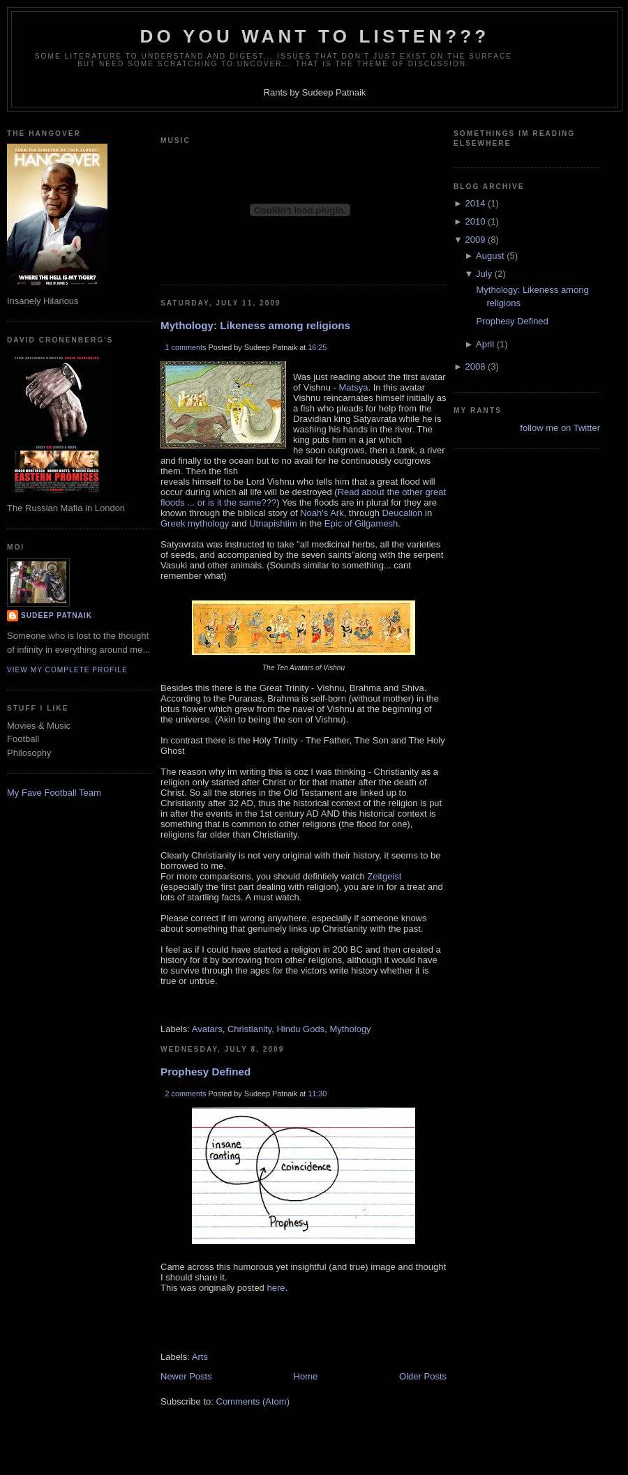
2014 (475, 203)
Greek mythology (194, 523)
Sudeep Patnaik (56, 615)
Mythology (350, 1029)
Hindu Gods (300, 1029)
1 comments (186, 347)
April (485, 344)
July (484, 273)
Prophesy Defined (205, 1071)
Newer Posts (186, 1376)
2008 (475, 366)
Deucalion (402, 513)
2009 (475, 239)
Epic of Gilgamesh (361, 523)
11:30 (317, 1093)
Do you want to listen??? (315, 36)
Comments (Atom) (253, 1401)
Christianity (249, 1029)
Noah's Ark (321, 513)
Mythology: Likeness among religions (255, 325)
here (276, 1288)
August (490, 255)
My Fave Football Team (54, 792)
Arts (200, 1357)
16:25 (317, 347)
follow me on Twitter (560, 428)
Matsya (353, 387)
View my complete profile (67, 670)
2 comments (186, 1093)
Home (306, 1376)
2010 (475, 221)
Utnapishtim (273, 523)
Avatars (207, 1029)
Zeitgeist (383, 876)
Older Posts (423, 1376)
